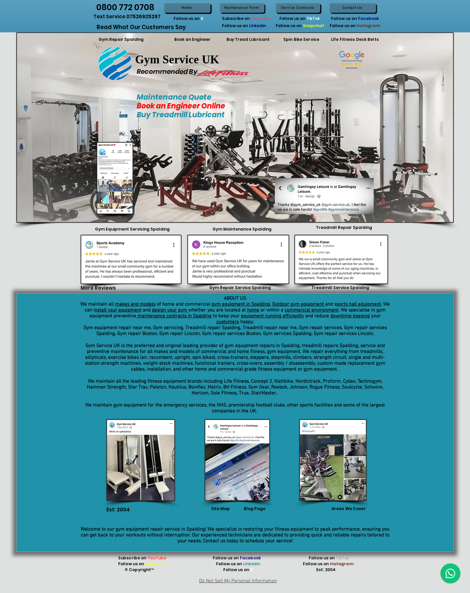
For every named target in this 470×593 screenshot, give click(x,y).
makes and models (135, 304)
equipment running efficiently (272, 316)
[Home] (187, 8)
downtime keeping (350, 316)
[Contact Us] (353, 8)
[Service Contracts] (298, 8)
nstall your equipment (118, 310)
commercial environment (311, 310)
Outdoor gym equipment (298, 304)
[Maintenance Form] (242, 8)
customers (227, 322)
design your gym (170, 310)
